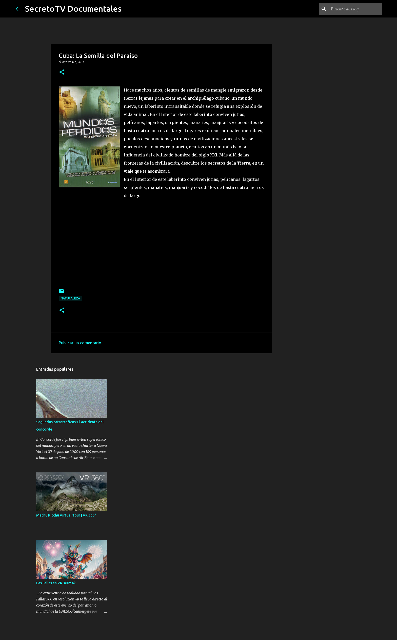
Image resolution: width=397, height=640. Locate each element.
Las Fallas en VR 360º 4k (56, 583)
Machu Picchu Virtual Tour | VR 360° (66, 515)
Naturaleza (70, 298)
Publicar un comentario (80, 343)
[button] (62, 72)
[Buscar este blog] (355, 9)
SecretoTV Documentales (73, 8)
